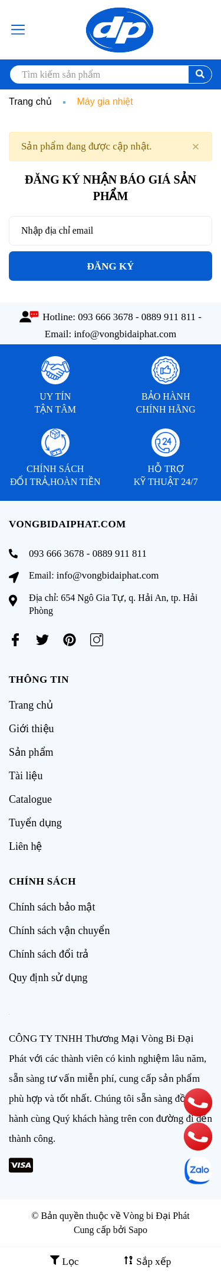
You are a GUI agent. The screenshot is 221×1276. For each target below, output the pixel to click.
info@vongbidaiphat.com (125, 334)
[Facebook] (15, 639)
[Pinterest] (69, 639)
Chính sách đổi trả (49, 954)
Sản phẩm (31, 752)
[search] (110, 74)
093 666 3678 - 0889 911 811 (137, 317)
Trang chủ (31, 705)
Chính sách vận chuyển (59, 930)
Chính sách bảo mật (52, 907)
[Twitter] (42, 639)
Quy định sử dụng (48, 977)
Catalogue (30, 799)
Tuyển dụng (35, 823)
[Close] (196, 146)
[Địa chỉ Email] (110, 230)
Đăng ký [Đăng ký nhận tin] (110, 266)
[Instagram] (96, 639)
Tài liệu (26, 776)
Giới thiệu (31, 729)
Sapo (137, 1230)
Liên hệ (25, 846)
